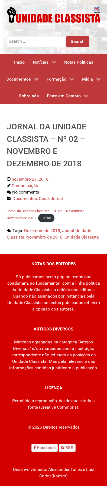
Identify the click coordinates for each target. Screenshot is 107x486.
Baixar (46, 218)
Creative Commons (58, 407)
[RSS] (67, 448)
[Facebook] (44, 448)
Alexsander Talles (65, 469)
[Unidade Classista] (53, 14)
